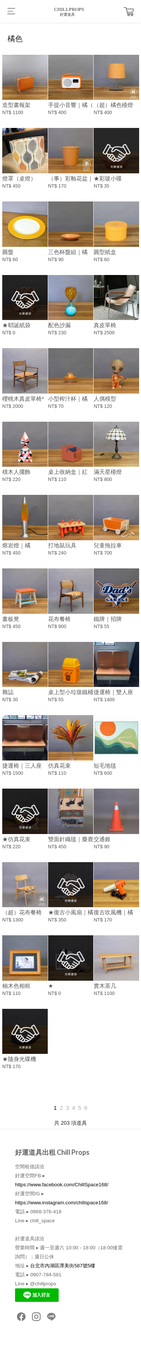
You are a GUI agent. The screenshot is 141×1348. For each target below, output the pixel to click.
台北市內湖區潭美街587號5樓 (62, 1265)
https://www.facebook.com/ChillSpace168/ (61, 1184)
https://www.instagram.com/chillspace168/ (61, 1202)
